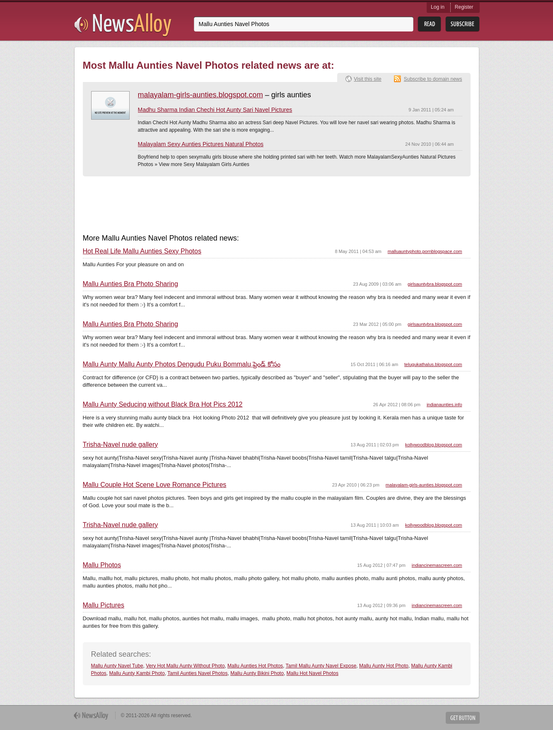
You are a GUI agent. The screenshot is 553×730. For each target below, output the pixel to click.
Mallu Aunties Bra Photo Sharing (130, 284)
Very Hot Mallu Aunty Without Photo (185, 666)
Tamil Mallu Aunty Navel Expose (321, 666)
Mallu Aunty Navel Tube (117, 666)
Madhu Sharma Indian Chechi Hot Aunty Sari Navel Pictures (215, 109)
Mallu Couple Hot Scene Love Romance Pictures (155, 485)
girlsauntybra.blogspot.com (435, 284)
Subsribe (462, 24)
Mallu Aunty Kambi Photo (137, 673)
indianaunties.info (444, 404)
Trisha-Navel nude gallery (120, 444)
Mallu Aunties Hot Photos (255, 666)
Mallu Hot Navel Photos (312, 673)
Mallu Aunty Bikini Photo (257, 673)
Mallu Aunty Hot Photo (383, 666)
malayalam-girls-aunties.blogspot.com (200, 95)
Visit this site (367, 79)
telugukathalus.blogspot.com (433, 364)
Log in (437, 7)
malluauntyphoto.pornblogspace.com (425, 251)
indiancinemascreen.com (437, 565)
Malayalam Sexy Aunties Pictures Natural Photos (200, 144)
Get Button (463, 718)
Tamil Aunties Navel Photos (197, 673)
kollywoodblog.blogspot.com (433, 444)
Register (464, 7)
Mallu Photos (102, 565)
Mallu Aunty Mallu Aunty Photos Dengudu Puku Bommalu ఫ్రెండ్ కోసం (181, 364)
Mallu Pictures (103, 605)
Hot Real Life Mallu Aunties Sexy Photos (142, 251)
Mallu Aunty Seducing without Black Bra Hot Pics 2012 (163, 404)
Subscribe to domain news (433, 79)
